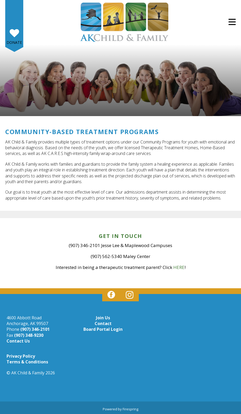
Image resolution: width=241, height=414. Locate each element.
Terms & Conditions (27, 362)
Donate (14, 42)
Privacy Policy (21, 356)
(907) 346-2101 (35, 329)
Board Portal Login (103, 329)
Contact (103, 323)
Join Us (103, 318)
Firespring (130, 409)
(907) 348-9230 (28, 335)
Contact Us (18, 341)
